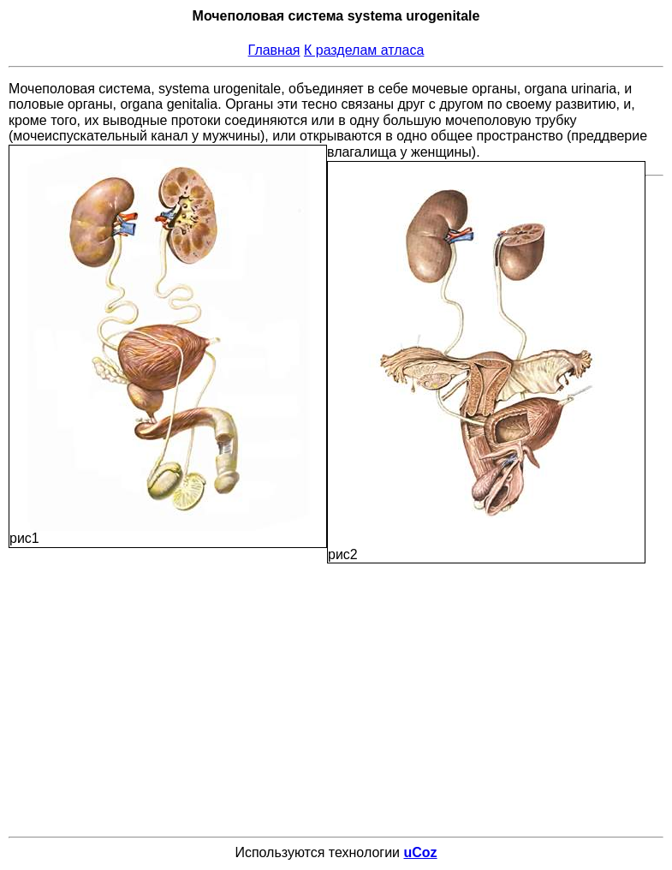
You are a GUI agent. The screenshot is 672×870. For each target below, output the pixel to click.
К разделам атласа (364, 50)
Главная (274, 50)
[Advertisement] (340, 683)
